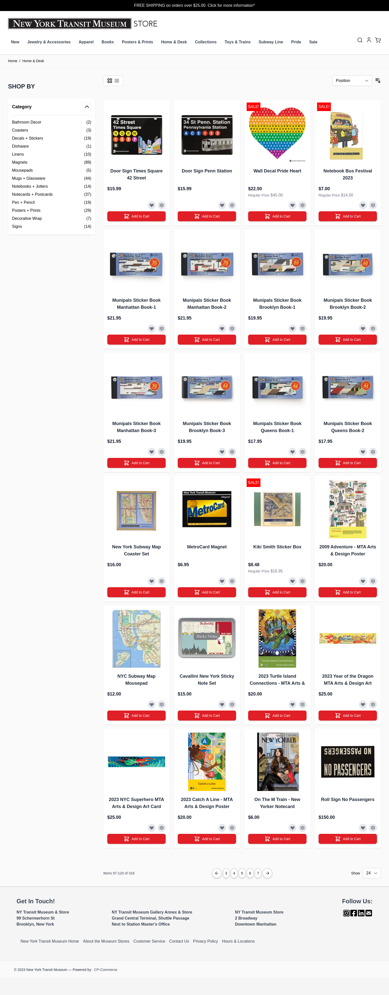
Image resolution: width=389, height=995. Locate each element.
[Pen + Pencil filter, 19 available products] (51, 202)
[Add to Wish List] (152, 205)
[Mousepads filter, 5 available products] (51, 170)
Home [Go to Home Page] (12, 61)
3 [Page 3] (226, 873)
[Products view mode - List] (117, 81)
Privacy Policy (205, 941)
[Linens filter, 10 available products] (51, 154)
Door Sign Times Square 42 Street (136, 174)
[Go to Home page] (84, 23)
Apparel (86, 42)
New (15, 42)
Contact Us (179, 941)
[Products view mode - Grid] (110, 81)
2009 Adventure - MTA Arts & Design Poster (347, 550)
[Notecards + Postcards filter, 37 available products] (51, 194)
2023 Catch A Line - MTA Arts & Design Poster (207, 803)
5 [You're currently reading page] (242, 873)
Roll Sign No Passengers (347, 799)
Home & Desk (174, 42)
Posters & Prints (137, 42)
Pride (296, 42)
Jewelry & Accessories (49, 42)
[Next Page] (267, 873)
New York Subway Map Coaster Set (136, 550)
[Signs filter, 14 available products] (51, 227)
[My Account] (369, 40)
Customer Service (149, 941)
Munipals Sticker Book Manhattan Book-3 (136, 427)
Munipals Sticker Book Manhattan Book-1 (136, 304)
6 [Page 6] (250, 873)
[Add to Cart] (136, 216)
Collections (206, 42)
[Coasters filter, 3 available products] (51, 130)
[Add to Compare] (162, 205)
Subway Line (271, 42)
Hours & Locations (238, 941)
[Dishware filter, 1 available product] (51, 146)
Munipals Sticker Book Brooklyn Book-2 (348, 304)
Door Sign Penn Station (207, 170)
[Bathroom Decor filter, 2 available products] (51, 122)
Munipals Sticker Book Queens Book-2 (348, 427)
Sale (313, 42)
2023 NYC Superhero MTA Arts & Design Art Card (136, 803)
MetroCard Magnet (207, 546)
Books (108, 42)
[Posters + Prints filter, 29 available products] (51, 211)
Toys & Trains (238, 42)
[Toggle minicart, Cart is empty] (378, 40)
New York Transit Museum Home (50, 941)
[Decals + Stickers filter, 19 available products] (51, 138)
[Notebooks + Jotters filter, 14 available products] (51, 186)
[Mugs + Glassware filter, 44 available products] (51, 178)
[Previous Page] (217, 873)
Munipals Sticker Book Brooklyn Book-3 (207, 427)
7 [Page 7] (258, 873)
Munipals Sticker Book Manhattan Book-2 (207, 304)
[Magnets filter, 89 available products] (51, 162)
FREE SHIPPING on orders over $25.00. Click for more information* (194, 5)
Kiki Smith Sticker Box (277, 546)
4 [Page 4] (234, 873)
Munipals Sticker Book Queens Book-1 (277, 427)
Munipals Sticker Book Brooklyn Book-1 (277, 304)
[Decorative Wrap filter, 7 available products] (51, 219)
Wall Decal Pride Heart (277, 170)
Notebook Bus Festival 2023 (347, 174)
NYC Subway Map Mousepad (136, 680)
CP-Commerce (105, 970)
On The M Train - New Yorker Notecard (277, 803)
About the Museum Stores (106, 941)
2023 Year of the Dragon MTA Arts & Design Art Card (347, 680)
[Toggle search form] (360, 40)
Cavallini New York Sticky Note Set (207, 680)
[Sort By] (352, 80)
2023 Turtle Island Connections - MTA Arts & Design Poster (277, 680)
